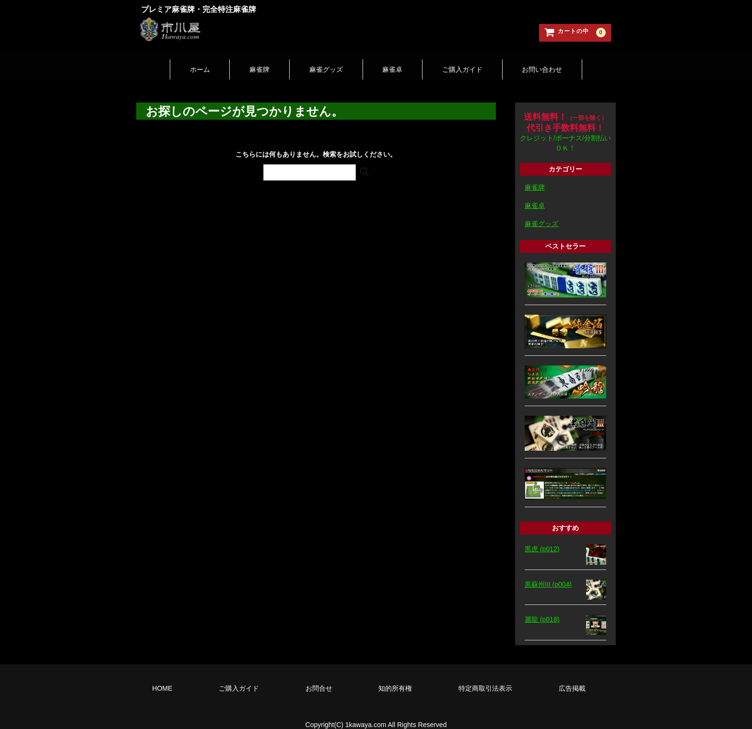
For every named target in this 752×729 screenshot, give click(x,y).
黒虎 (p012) (542, 536)
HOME (162, 675)
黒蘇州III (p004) (548, 571)
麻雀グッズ (320, 61)
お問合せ (319, 675)
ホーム (172, 61)
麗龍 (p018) (542, 607)
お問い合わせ (570, 61)
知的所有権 (395, 675)
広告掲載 (572, 675)
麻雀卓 (398, 61)
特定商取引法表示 (485, 675)
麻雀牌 (243, 61)
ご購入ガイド (479, 61)
